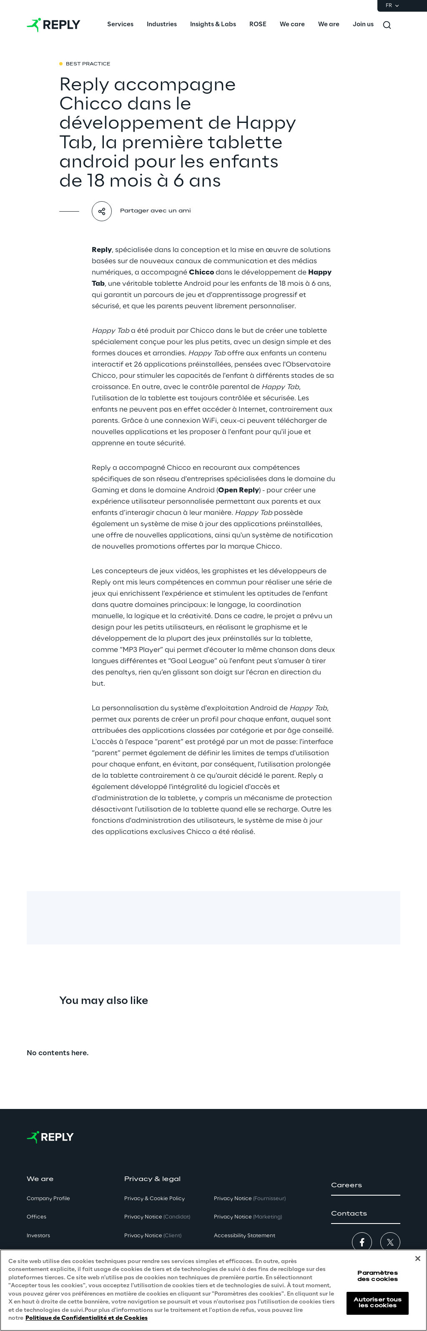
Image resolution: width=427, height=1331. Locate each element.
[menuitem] (120, 25)
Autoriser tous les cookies (378, 1303)
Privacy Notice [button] (157, 1217)
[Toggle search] (387, 25)
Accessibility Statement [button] (244, 1236)
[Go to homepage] (53, 25)
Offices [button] (36, 1217)
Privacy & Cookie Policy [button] (154, 1198)
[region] (213, 1290)
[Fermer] (418, 1258)
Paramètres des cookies (377, 1276)
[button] (365, 1186)
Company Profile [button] (48, 1198)
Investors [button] (38, 1236)
